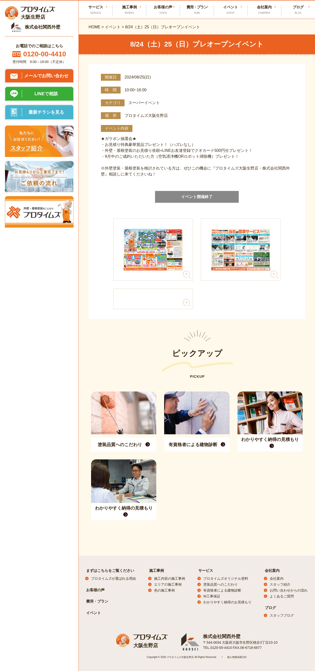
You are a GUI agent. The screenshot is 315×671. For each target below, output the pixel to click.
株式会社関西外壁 (220, 636)
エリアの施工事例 (168, 584)
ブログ (298, 10)
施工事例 (129, 10)
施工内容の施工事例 (169, 578)
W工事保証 (211, 596)
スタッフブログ (282, 615)
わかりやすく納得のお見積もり (227, 602)
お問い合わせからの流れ (289, 590)
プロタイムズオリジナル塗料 (225, 578)
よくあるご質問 (282, 596)
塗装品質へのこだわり (220, 584)
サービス (205, 570)
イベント (230, 10)
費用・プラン (196, 10)
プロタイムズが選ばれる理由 (113, 578)
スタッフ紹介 (280, 584)
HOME (94, 27)
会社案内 (264, 10)
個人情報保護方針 (237, 656)
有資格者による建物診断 (222, 590)
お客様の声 (163, 10)
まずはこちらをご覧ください (110, 570)
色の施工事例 (164, 590)
